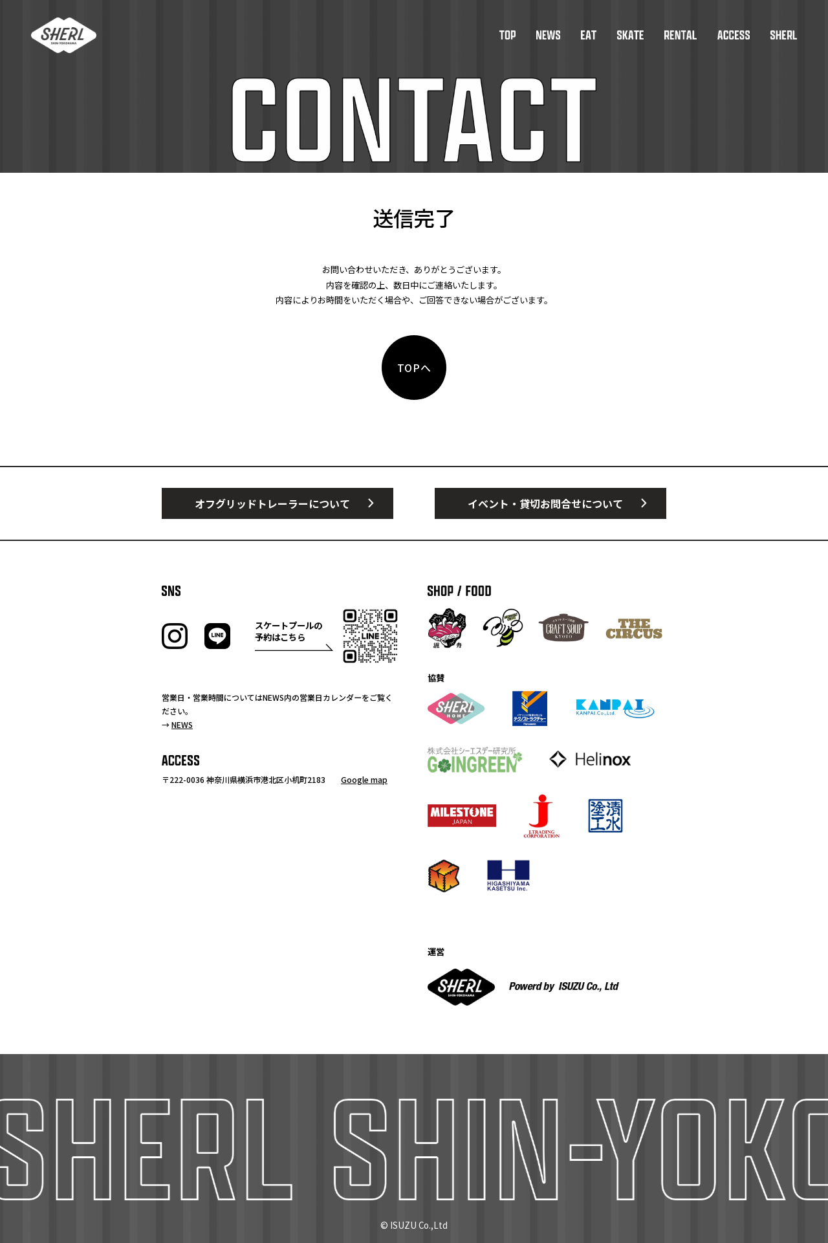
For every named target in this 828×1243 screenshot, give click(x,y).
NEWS (182, 724)
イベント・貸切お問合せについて (545, 503)
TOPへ (414, 367)
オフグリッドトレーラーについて (272, 503)
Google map (364, 779)
